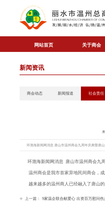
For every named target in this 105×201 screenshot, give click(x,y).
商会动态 (35, 93)
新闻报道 (65, 93)
